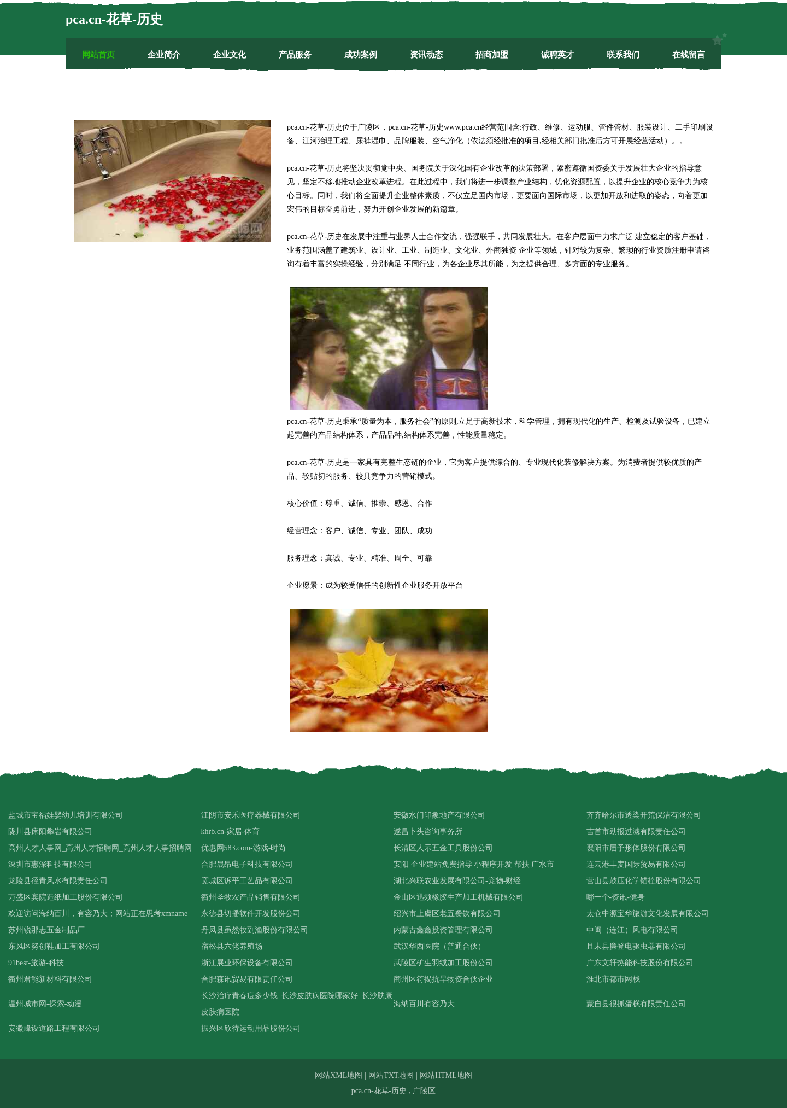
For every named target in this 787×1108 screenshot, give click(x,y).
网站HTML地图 (446, 1075)
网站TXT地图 (391, 1075)
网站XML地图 (338, 1075)
